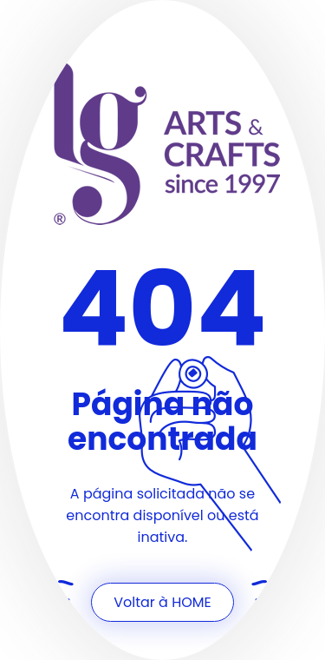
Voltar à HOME (162, 602)
